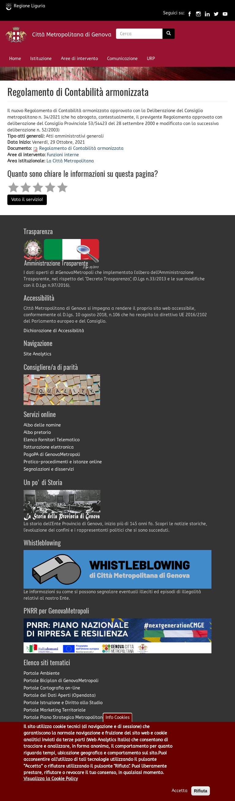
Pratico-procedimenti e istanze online (63, 462)
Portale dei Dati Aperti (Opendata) (59, 695)
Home (15, 58)
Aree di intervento (79, 58)
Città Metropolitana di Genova (71, 34)
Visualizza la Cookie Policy (51, 786)
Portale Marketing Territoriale (55, 710)
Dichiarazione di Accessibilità (54, 330)
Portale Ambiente (42, 673)
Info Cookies (118, 724)
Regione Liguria (25, 6)
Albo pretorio (37, 432)
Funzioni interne (63, 155)
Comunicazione (122, 58)
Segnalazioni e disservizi (49, 469)
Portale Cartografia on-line (52, 688)
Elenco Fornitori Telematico (52, 439)
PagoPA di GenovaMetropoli (52, 454)
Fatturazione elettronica (49, 447)
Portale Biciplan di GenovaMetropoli (61, 680)
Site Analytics (37, 354)
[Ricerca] (168, 33)
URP (151, 58)
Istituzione (41, 58)
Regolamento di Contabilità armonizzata (81, 148)
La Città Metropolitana (70, 161)
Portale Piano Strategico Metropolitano (64, 717)
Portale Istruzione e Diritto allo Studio (63, 702)
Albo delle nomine (42, 425)
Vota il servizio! (27, 199)
